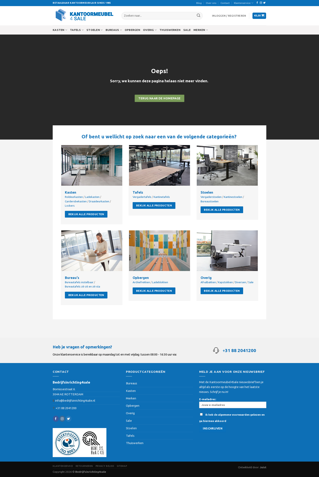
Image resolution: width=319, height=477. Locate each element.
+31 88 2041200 (66, 408)
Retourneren (84, 466)
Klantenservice (243, 3)
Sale (187, 29)
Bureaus (114, 30)
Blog (199, 3)
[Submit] (198, 16)
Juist (263, 467)
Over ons (211, 3)
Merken (200, 30)
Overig (150, 30)
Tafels (77, 30)
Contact (225, 3)
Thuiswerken (170, 29)
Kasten (60, 30)
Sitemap (122, 466)
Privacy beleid (105, 466)
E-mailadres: (232, 403)
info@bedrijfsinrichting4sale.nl (75, 400)
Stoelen (94, 30)
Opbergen (132, 29)
